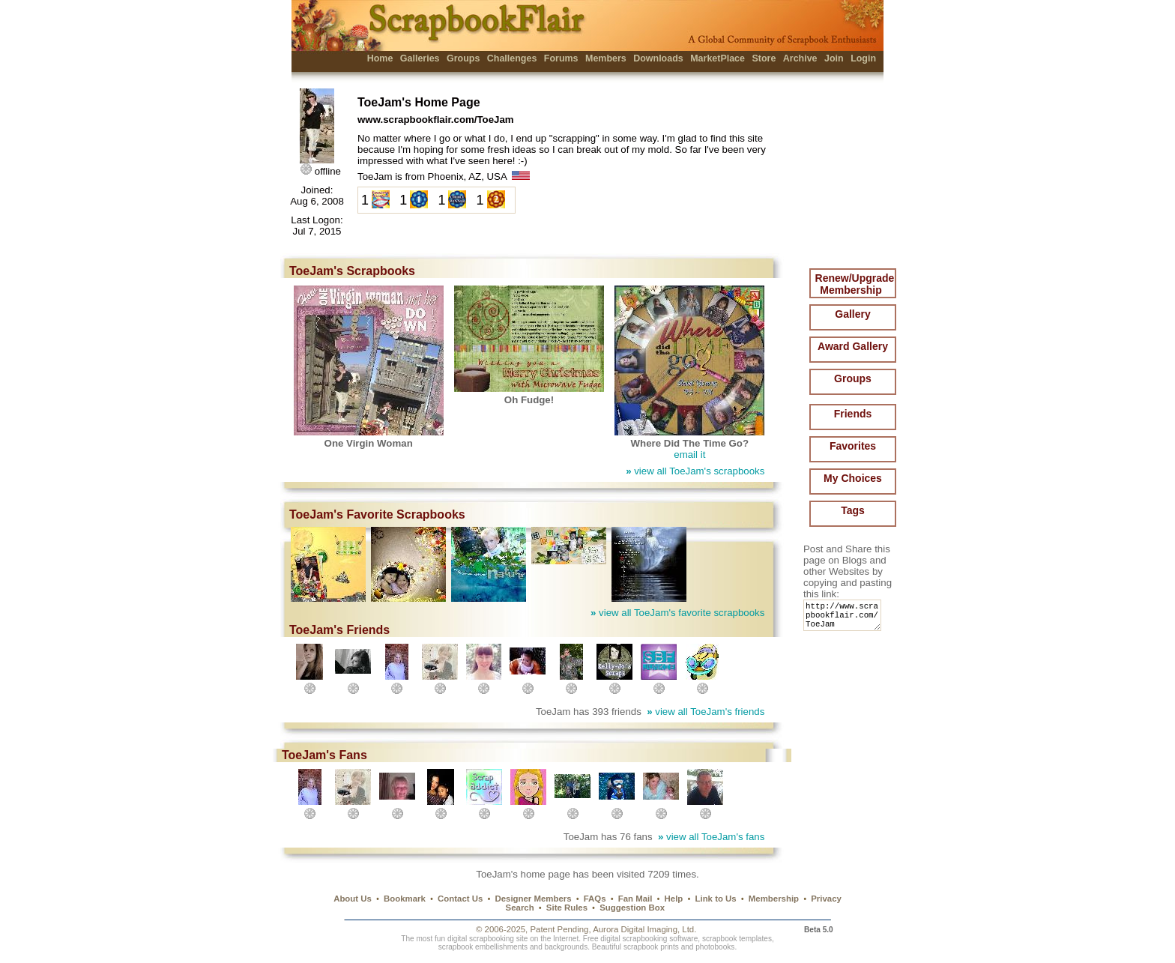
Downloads (658, 58)
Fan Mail (635, 898)
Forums (561, 58)
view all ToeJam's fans (711, 836)
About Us (352, 898)
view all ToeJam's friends (705, 711)
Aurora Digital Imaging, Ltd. (644, 929)
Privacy (826, 898)
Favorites (853, 446)
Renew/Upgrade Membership (855, 284)
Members (605, 58)
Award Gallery (853, 346)
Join (834, 58)
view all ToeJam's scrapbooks (695, 471)
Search (520, 907)
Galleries (420, 58)
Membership (774, 898)
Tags (853, 510)
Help (674, 898)
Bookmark (405, 898)
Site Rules (567, 907)
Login (863, 58)
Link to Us (716, 898)
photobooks (714, 947)
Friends (853, 414)
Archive (800, 58)
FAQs (595, 898)
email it (689, 454)
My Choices (853, 478)
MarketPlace (717, 58)
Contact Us (460, 898)
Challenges (512, 58)
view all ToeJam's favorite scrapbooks (677, 612)
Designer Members (533, 898)
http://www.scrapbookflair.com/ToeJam (844, 619)
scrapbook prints (651, 947)
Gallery (852, 314)
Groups (463, 58)
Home (380, 58)
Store (764, 58)
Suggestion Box (632, 907)
